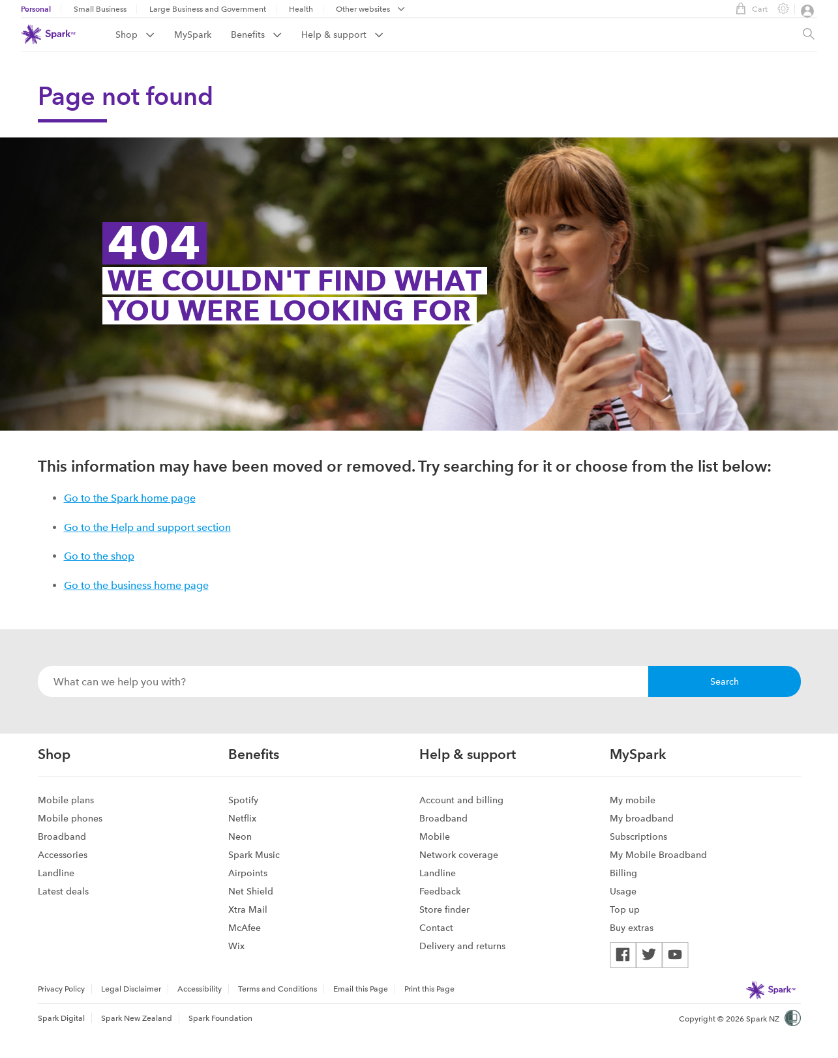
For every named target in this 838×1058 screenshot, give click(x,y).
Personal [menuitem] (36, 9)
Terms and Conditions (277, 989)
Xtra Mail (247, 909)
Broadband (62, 836)
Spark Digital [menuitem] (61, 1018)
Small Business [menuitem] (100, 9)
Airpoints (247, 873)
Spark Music (254, 855)
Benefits (256, 34)
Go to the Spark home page (130, 498)
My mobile (632, 800)
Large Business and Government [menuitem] (207, 9)
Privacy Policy (61, 989)
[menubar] (370, 10)
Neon (240, 836)
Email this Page (360, 989)
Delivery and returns (462, 946)
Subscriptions (638, 836)
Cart (748, 8)
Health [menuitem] (301, 9)
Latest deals (63, 891)
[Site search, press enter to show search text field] (808, 34)
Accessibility (199, 989)
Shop (135, 34)
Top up (625, 909)
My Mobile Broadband (658, 855)
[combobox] (343, 681)
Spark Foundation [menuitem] (220, 1018)
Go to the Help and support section (147, 527)
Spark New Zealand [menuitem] (136, 1018)
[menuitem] (144, 34)
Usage (623, 891)
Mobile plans (66, 800)
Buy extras (631, 928)
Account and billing (461, 800)
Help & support (342, 34)
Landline (56, 873)
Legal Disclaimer (131, 989)
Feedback (439, 891)
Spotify (243, 800)
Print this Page (429, 989)
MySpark (192, 34)
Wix (236, 946)
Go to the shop (99, 556)
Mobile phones (70, 818)
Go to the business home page (136, 585)
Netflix (242, 818)
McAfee (244, 928)
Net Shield (250, 891)
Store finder (444, 909)
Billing (623, 873)
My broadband (642, 818)
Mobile (434, 836)
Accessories (62, 855)
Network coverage (458, 855)
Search (724, 681)
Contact (436, 928)
